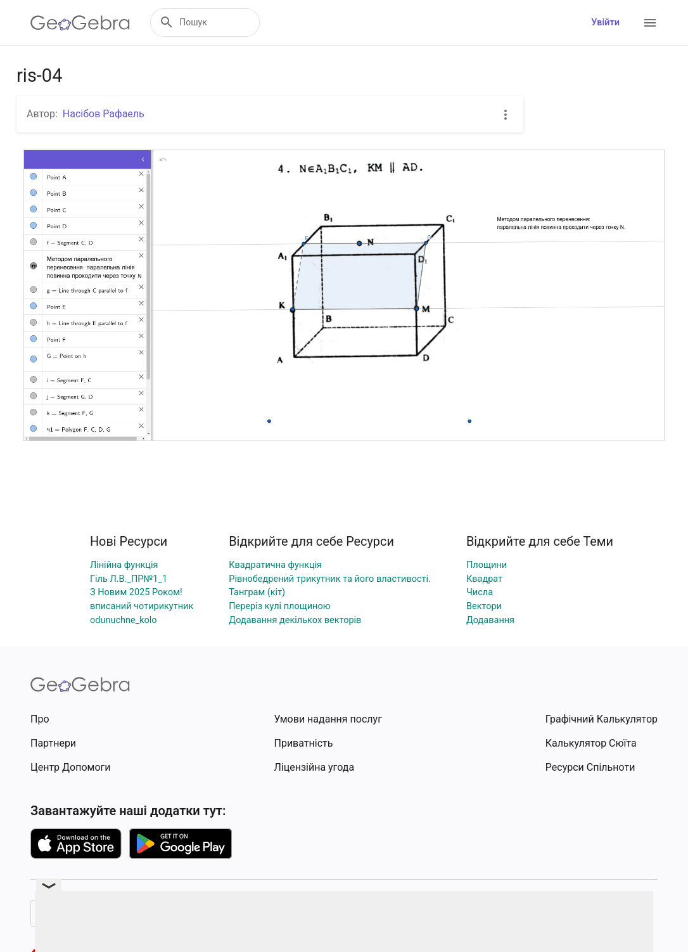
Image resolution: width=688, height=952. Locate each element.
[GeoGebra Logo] (80, 22)
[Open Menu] (650, 22)
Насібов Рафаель (103, 114)
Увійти (605, 22)
